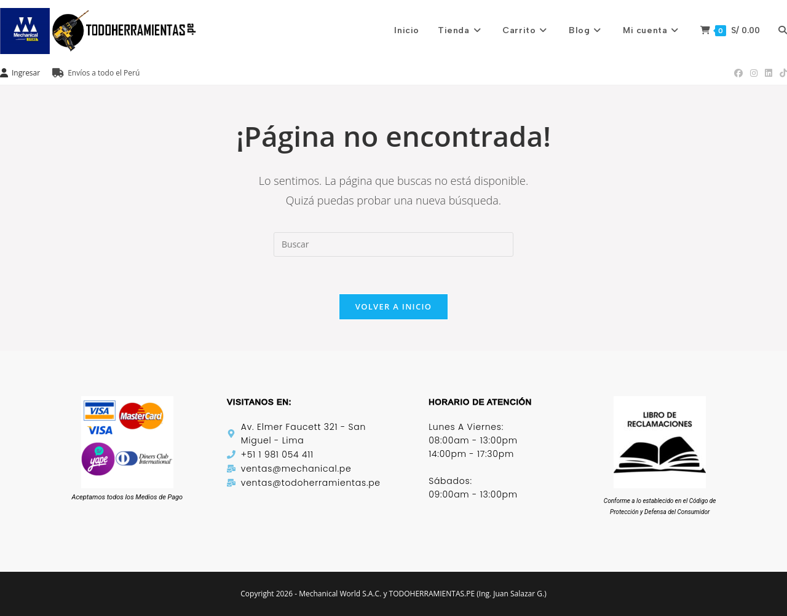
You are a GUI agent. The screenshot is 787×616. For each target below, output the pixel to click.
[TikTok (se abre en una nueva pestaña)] (781, 73)
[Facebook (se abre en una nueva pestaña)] (738, 73)
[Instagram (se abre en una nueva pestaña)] (753, 73)
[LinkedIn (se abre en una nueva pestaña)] (768, 73)
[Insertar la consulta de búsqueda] (393, 244)
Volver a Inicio (393, 306)
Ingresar (20, 73)
